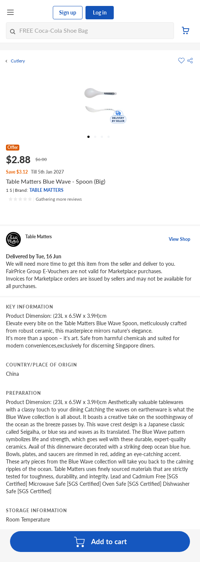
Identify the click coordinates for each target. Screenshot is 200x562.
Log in (100, 12)
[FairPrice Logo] (34, 12)
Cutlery (18, 61)
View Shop (179, 239)
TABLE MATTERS (46, 190)
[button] (190, 60)
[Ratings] (45, 199)
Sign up (67, 12)
